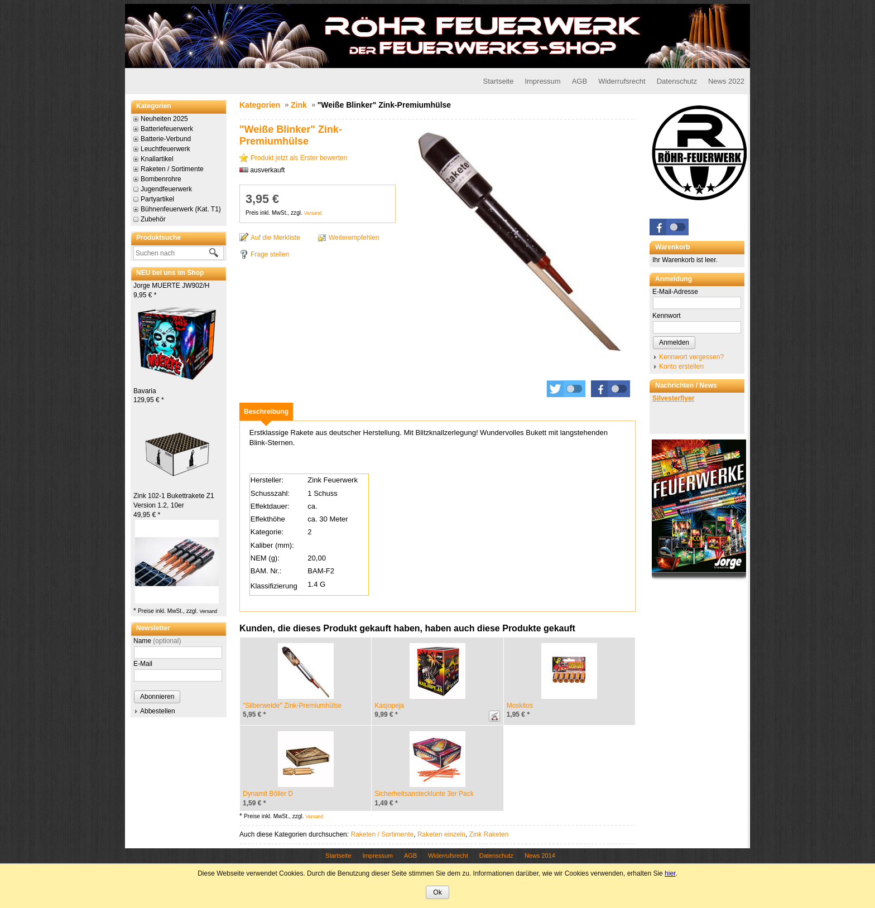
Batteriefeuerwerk (167, 129)
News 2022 (726, 81)
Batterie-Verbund (166, 139)
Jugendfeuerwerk (166, 189)
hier (670, 873)
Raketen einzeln (441, 834)
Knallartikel (157, 159)
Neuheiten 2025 (164, 119)
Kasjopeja (389, 705)
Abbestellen (157, 711)
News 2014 (540, 855)
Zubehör (153, 219)
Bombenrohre (161, 179)
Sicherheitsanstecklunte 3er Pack (423, 794)
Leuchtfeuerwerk (165, 149)
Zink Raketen (489, 834)
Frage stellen (270, 254)
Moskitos (520, 705)
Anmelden (674, 342)
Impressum (542, 81)
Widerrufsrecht (622, 81)
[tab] (266, 412)
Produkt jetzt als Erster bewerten (299, 158)
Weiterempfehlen (354, 238)
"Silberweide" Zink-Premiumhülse (292, 705)
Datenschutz (677, 81)
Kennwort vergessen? (691, 357)
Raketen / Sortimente (172, 169)
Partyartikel (157, 199)
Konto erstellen (681, 366)
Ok (437, 892)
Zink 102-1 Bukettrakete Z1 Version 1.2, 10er (173, 505)
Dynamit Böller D (268, 794)
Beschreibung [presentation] (266, 412)
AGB (579, 81)
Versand (208, 611)
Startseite (498, 81)
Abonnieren (157, 697)
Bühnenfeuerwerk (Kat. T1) (181, 209)
